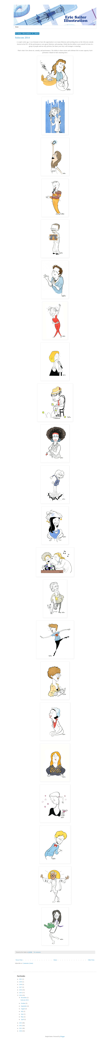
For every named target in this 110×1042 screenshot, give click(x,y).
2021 (20, 979)
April (22, 1019)
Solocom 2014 (22, 37)
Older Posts (91, 960)
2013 (20, 1023)
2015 (20, 992)
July (22, 1011)
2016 (20, 990)
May (22, 1017)
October (23, 1003)
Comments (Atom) (28, 963)
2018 (20, 984)
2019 (20, 982)
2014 (20, 995)
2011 (20, 1028)
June (22, 1014)
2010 (20, 1031)
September (24, 1006)
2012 (20, 1025)
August (23, 1009)
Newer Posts (19, 960)
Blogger (62, 1036)
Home (16, 27)
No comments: (37, 952)
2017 (20, 987)
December (24, 997)
